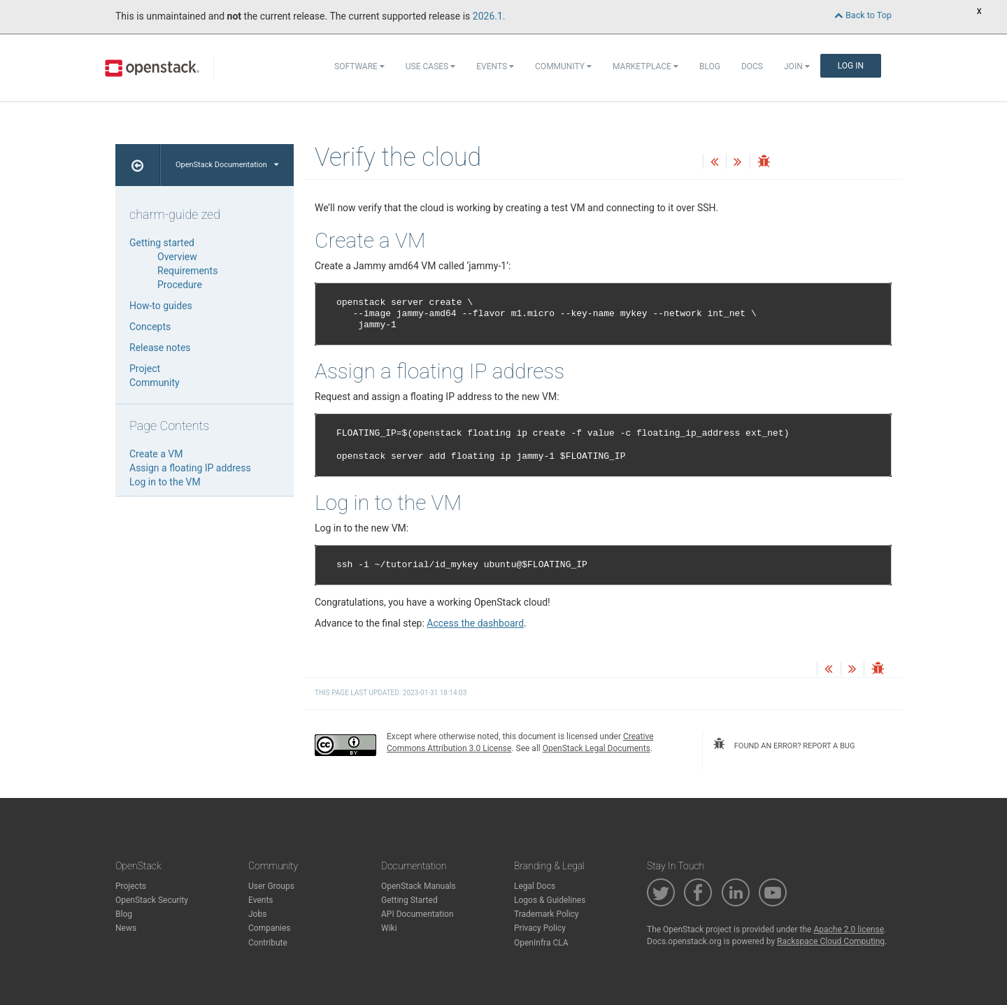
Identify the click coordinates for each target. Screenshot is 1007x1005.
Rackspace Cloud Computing (831, 941)
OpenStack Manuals (418, 886)
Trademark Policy (546, 914)
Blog (709, 66)
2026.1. (489, 16)
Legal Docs (534, 886)
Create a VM (156, 453)
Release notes (160, 347)
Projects (130, 886)
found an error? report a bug (784, 744)
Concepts (150, 326)
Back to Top (863, 15)
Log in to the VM (165, 481)
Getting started (161, 242)
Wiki (389, 928)
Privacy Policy (540, 928)
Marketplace (645, 66)
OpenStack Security (151, 900)
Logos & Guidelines (549, 900)
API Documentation (417, 914)
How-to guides (160, 305)
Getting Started (409, 900)
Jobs (257, 914)
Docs (752, 66)
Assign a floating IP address (190, 467)
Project (144, 368)
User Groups (271, 886)
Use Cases (430, 66)
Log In (851, 66)
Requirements (187, 270)
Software (359, 66)
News (125, 928)
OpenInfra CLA (541, 943)
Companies (269, 928)
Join (797, 66)
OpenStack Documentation (227, 164)
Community (563, 66)
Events (495, 66)
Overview (177, 256)
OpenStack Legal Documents (596, 748)
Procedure (179, 284)
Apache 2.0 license (848, 929)
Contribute (267, 943)
